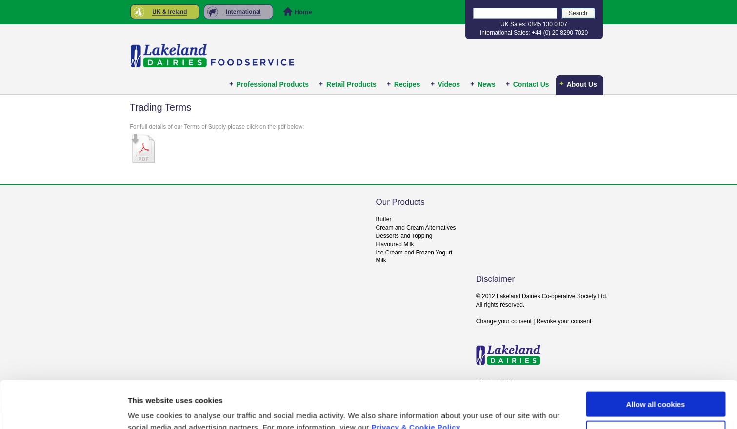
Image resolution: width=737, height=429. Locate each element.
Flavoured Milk (395, 244)
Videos (449, 84)
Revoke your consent (564, 321)
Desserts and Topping (404, 236)
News (487, 84)
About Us (582, 84)
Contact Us (531, 84)
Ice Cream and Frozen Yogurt (414, 252)
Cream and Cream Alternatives (416, 227)
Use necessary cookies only (655, 388)
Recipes (407, 84)
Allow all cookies (655, 360)
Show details (150, 410)
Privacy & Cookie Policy (416, 383)
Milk (381, 260)
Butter (384, 219)
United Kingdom (165, 12)
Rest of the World (241, 12)
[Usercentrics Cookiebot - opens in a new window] (63, 410)
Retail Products (351, 84)
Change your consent (504, 321)
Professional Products (273, 84)
